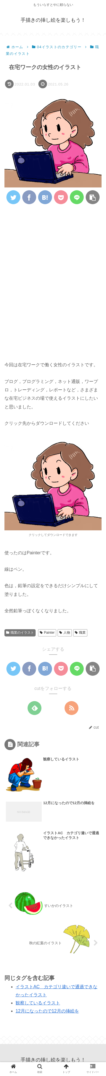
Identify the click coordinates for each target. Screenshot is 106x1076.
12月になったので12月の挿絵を (47, 1011)
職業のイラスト (20, 633)
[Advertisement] (53, 264)
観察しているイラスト (38, 1003)
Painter (47, 633)
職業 (80, 633)
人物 (64, 633)
